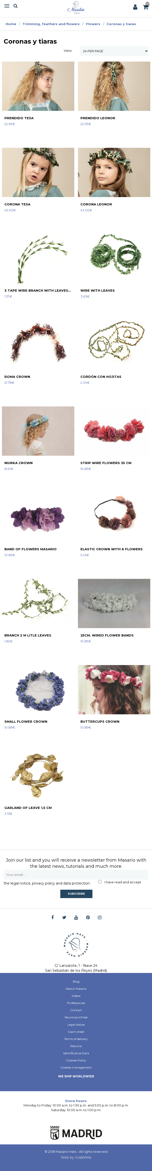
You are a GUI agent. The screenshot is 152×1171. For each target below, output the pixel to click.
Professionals (76, 1003)
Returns (76, 1046)
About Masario (76, 988)
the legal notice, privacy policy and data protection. (47, 883)
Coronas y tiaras (121, 24)
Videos (76, 996)
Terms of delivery (76, 1039)
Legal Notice (76, 1024)
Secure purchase (76, 1017)
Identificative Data (76, 1053)
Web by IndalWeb (76, 1157)
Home (11, 24)
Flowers (93, 24)
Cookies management (76, 1067)
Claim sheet (76, 1032)
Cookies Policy (76, 1060)
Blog (76, 981)
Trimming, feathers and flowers (51, 24)
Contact (76, 1010)
